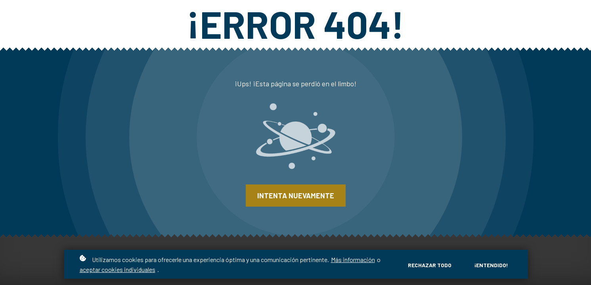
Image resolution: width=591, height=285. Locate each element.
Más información (353, 259)
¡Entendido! (491, 265)
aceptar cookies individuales (117, 269)
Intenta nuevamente (295, 195)
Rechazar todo (429, 265)
